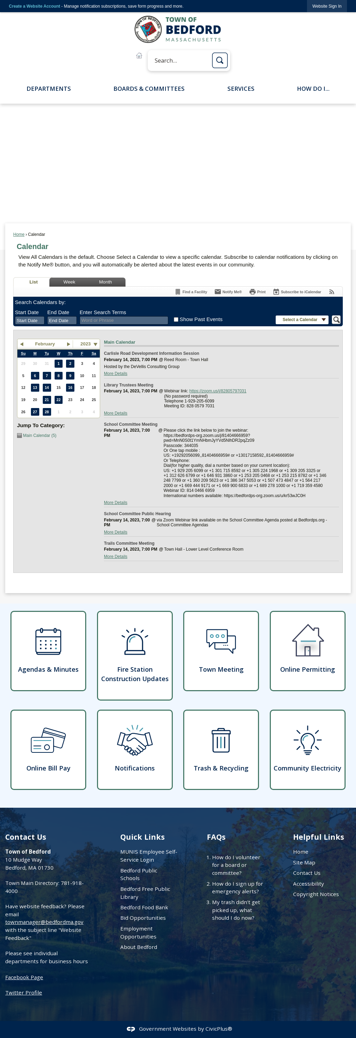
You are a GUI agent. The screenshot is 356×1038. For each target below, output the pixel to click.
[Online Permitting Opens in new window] (308, 651)
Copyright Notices (316, 894)
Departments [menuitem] (48, 89)
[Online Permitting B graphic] (139, 55)
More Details (115, 373)
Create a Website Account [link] (34, 6)
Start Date (27, 312)
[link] (327, 6)
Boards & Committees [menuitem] (149, 89)
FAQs (216, 837)
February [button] (45, 343)
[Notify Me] (228, 291)
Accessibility (308, 883)
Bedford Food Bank (144, 907)
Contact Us (307, 872)
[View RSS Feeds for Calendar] (331, 291)
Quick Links (142, 837)
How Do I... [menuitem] (313, 89)
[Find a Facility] (190, 291)
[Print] (257, 291)
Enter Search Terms (103, 312)
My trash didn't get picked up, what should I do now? (236, 910)
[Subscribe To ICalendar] (297, 291)
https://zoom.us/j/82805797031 (217, 391)
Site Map (304, 862)
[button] (220, 60)
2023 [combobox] (85, 343)
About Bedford (138, 946)
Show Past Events (201, 319)
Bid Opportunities (143, 917)
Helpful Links (318, 837)
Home (18, 234)
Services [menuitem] (240, 89)
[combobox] (29, 320)
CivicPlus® (218, 1028)
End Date (58, 312)
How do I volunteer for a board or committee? (236, 865)
